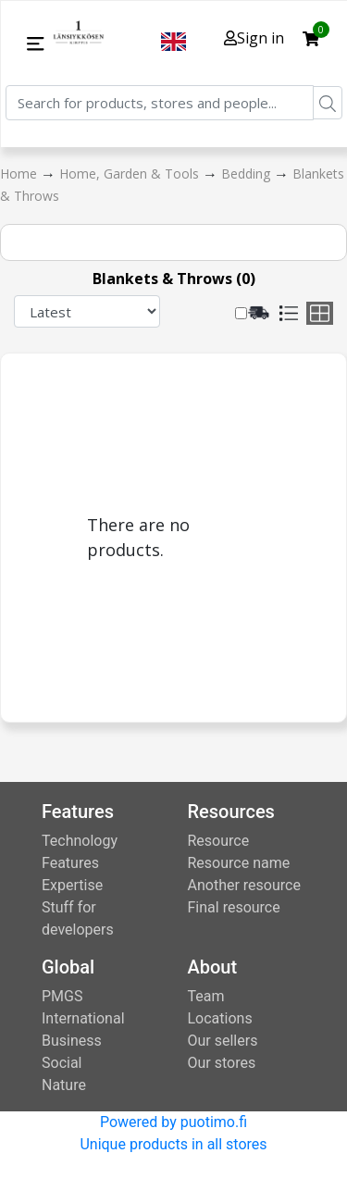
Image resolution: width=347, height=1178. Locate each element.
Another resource (244, 885)
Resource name (239, 863)
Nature (64, 1085)
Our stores (222, 1063)
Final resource (234, 907)
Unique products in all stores (173, 1144)
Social (61, 1063)
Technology (80, 840)
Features (70, 863)
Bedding (247, 173)
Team (206, 996)
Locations (220, 1018)
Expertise (72, 885)
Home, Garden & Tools (131, 173)
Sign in (254, 38)
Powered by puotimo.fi (173, 1122)
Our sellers (223, 1040)
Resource (219, 840)
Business (72, 1040)
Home (20, 173)
